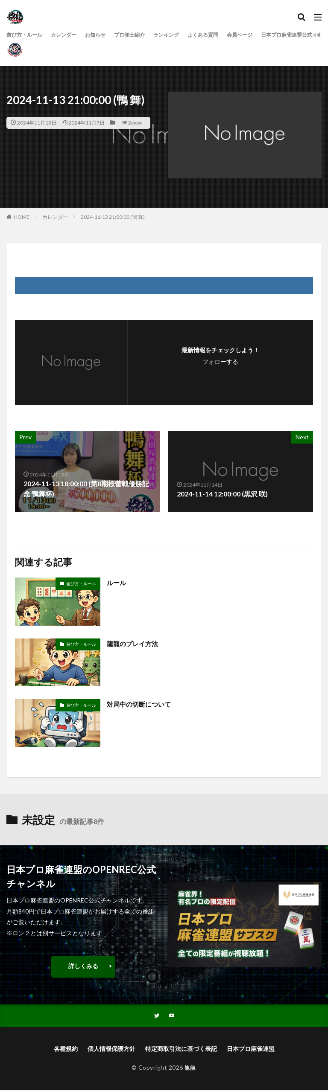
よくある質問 (228, 34)
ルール (117, 582)
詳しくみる (83, 965)
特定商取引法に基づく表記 (181, 1049)
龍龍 (190, 1068)
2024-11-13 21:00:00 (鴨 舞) (113, 217)
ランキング (187, 34)
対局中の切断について (141, 704)
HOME (21, 217)
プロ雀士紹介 (146, 34)
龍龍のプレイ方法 (134, 643)
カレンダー (72, 34)
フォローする (220, 361)
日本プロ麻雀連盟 (251, 1049)
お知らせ (107, 34)
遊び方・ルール (27, 34)
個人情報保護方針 (111, 1049)
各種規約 (66, 1049)
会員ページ (270, 34)
